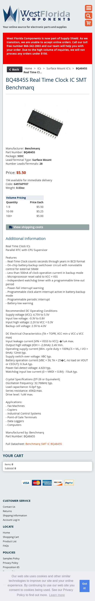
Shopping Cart (11, 537)
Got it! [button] (84, 586)
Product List (10, 541)
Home (28, 68)
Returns (7, 511)
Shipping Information (15, 515)
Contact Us (9, 506)
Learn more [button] (57, 595)
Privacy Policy (10, 562)
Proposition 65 (11, 567)
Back (14, 69)
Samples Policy (11, 558)
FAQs (6, 545)
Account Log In (11, 520)
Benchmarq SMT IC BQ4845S (43, 444)
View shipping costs (26, 227)
